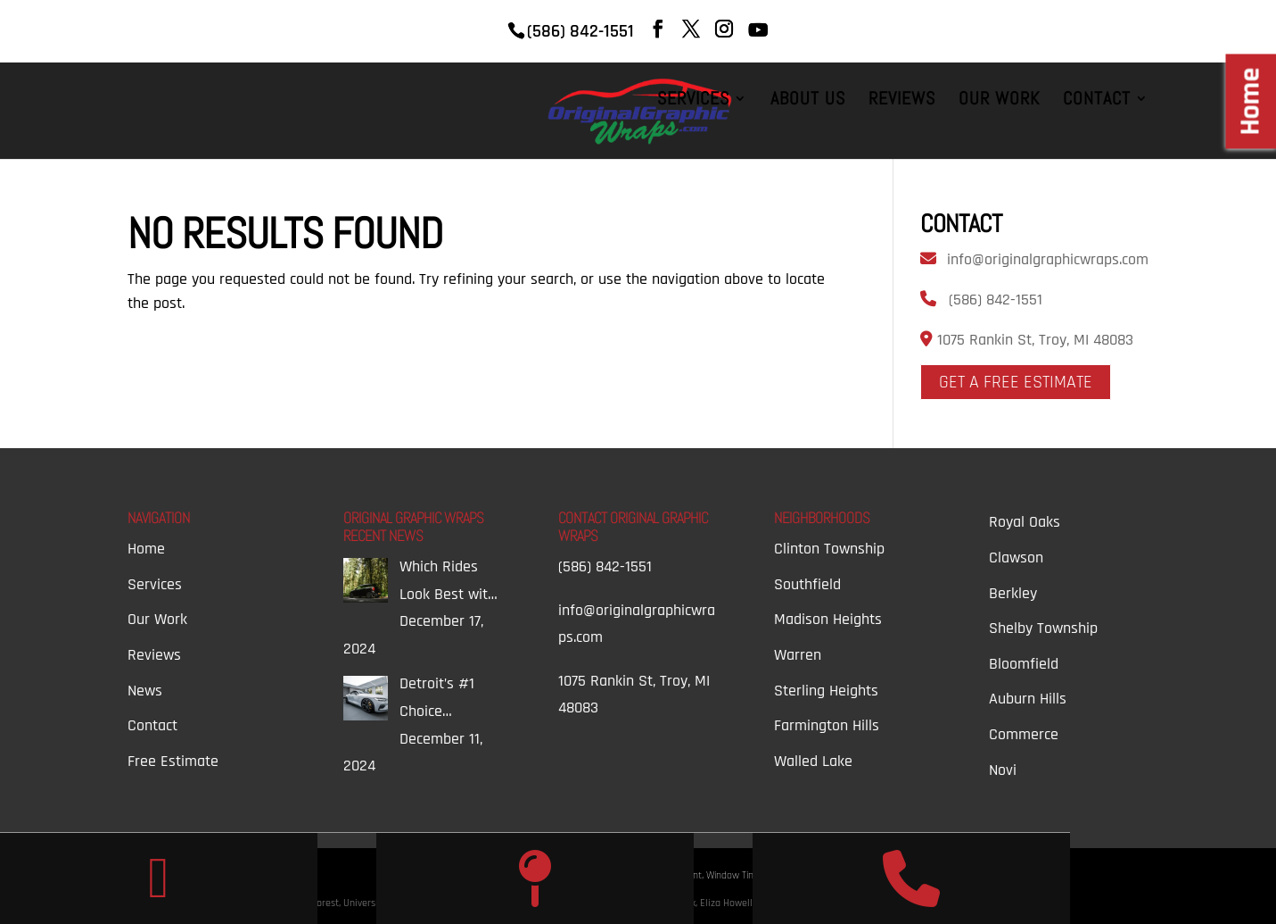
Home (146, 548)
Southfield (807, 584)
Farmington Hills (826, 725)
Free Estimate (173, 761)
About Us (807, 101)
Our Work (999, 101)
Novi (1003, 770)
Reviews (902, 101)
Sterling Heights (826, 690)
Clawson (1016, 557)
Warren (797, 655)
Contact (1097, 101)
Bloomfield (1023, 663)
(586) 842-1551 (995, 299)
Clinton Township (829, 548)
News (145, 690)
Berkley (1013, 593)
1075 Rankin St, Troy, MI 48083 (1033, 339)
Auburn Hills (1027, 698)
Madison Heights (828, 619)
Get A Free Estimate (1015, 382)
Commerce (1023, 734)
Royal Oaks (1024, 522)
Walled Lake (813, 761)
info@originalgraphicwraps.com (1047, 259)
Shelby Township (1043, 628)
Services (693, 101)
